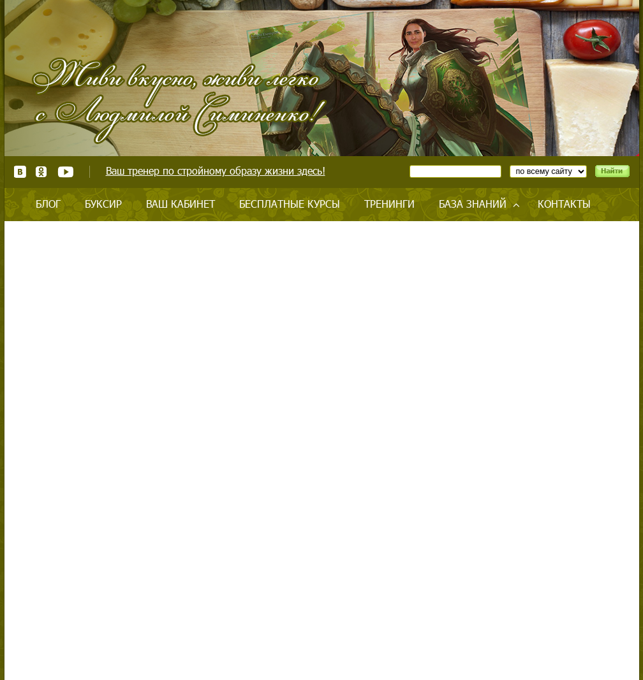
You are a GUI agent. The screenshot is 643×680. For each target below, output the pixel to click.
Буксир (103, 203)
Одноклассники (42, 172)
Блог (48, 203)
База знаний (472, 203)
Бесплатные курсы (289, 203)
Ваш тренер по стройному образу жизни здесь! (215, 170)
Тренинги (389, 203)
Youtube (65, 172)
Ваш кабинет (180, 203)
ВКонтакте (20, 172)
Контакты (564, 203)
